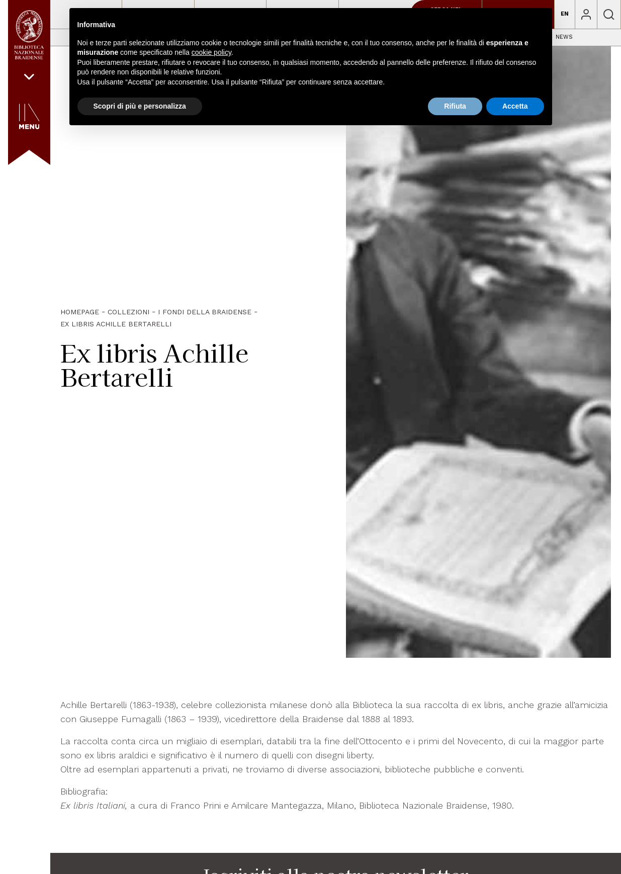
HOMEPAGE (79, 312)
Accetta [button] (515, 106)
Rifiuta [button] (455, 106)
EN (565, 14)
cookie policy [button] (211, 52)
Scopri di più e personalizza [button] (140, 106)
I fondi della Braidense (204, 312)
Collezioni (128, 312)
